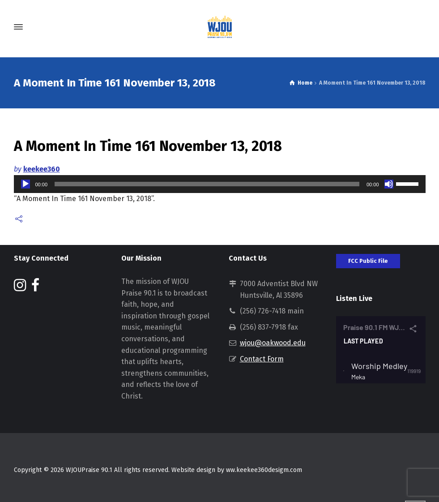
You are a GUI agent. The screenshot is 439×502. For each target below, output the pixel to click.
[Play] (25, 184)
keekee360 (41, 169)
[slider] (207, 184)
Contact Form (262, 359)
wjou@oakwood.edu (273, 343)
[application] (220, 184)
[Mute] (388, 184)
